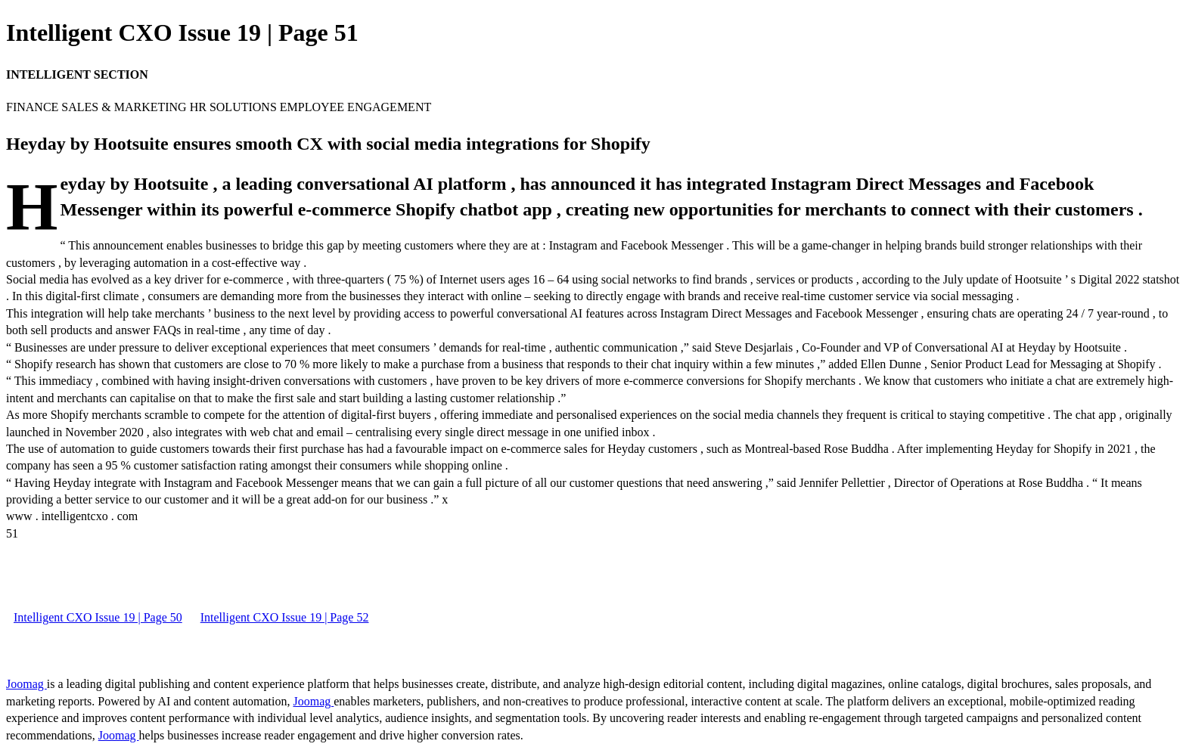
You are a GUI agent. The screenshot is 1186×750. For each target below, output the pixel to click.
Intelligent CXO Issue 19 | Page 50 (98, 617)
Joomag (26, 683)
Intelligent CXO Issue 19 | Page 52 (284, 617)
